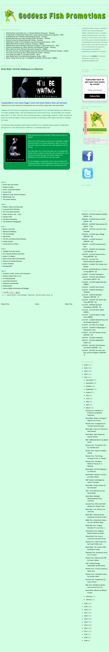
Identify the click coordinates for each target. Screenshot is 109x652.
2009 (86, 637)
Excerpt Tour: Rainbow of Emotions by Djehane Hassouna (94, 413)
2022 (86, 374)
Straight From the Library (11, 251)
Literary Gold (7, 217)
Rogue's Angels (8, 187)
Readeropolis (7, 286)
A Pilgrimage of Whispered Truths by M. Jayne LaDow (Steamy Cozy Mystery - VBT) (35, 35)
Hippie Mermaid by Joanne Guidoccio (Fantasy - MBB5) (25, 44)
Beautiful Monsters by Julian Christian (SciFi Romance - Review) (28, 38)
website (95, 56)
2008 (86, 640)
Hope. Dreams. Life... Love (12, 214)
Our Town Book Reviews (11, 212)
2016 (86, 616)
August (88, 392)
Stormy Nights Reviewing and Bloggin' (16, 288)
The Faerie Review (9, 199)
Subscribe (95, 96)
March (88, 408)
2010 (86, 634)
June (88, 398)
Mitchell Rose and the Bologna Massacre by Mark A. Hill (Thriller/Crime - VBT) (32, 45)
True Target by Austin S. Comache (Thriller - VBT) (23, 54)
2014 (86, 622)
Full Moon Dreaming (10, 219)
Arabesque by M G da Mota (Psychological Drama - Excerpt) (26, 37)
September (90, 389)
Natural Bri (6, 236)
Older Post (68, 304)
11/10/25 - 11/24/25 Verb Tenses (93, 287)
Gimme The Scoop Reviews (12, 261)
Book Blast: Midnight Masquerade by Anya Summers (94, 498)
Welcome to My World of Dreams (14, 194)
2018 (86, 610)
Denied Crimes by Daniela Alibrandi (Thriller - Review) (24, 40)
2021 (86, 377)
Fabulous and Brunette (10, 283)
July (87, 395)
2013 (86, 625)
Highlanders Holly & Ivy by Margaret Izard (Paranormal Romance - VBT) (30, 42)
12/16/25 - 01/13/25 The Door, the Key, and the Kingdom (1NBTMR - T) (94, 352)
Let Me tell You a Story (10, 244)
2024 (86, 368)
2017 (86, 613)
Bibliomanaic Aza (9, 197)
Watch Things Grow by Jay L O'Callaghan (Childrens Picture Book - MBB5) (31, 58)
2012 (86, 628)
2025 (86, 365)
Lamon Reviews (8, 264)
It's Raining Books (9, 278)
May (87, 402)
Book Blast (11, 295)
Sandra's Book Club (9, 276)
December (90, 380)
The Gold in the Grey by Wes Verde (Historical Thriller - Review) (28, 53)
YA (52, 295)
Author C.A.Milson (9, 256)
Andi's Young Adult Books (11, 189)
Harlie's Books (8, 241)
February (89, 596)
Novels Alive (7, 192)
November (90, 383)
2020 (86, 603)
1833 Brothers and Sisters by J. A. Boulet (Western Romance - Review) (30, 33)
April (87, 405)
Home (37, 304)
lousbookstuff (7, 266)
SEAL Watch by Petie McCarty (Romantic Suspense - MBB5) (27, 49)
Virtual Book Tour (42, 295)
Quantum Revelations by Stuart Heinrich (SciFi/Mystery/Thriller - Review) (31, 47)
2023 (86, 371)
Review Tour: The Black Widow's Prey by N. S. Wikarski (94, 464)
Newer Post (5, 304)
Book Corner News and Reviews (14, 259)
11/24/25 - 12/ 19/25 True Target (93, 325)
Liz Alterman (22, 295)
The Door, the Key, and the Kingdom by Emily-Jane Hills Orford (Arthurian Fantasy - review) (37, 51)
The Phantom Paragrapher (12, 222)
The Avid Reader (8, 234)
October (89, 386)
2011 (86, 631)
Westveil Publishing (9, 231)
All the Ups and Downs (10, 184)
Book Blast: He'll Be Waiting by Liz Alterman (22, 69)
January (89, 599)
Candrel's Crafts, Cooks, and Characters (16, 273)
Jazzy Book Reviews (10, 281)
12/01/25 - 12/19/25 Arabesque (92, 338)
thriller (31, 295)
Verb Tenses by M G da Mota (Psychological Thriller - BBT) (26, 56)
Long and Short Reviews (11, 209)
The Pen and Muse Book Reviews (14, 239)
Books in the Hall (8, 229)
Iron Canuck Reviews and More (13, 254)
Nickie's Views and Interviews (13, 207)
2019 (86, 606)
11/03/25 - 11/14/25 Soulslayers (93, 274)
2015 (86, 619)
